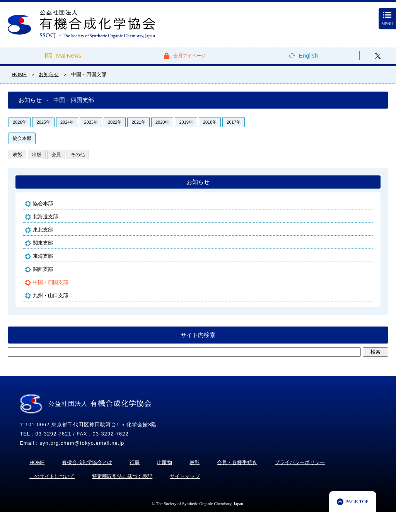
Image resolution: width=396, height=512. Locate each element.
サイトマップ (185, 476)
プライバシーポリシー (300, 462)
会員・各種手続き (237, 462)
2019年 (186, 122)
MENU (387, 19)
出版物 (164, 462)
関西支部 (43, 269)
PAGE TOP (357, 501)
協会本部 (22, 138)
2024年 (67, 122)
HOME (36, 462)
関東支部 (43, 243)
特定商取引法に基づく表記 (122, 476)
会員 (56, 154)
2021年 (138, 122)
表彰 (17, 154)
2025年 (43, 122)
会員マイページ (189, 55)
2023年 (90, 122)
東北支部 (43, 230)
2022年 (114, 122)
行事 (135, 462)
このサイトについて (52, 476)
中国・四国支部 (50, 282)
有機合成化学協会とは (87, 462)
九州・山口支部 (50, 295)
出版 (36, 154)
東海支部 (43, 256)
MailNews (68, 55)
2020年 (162, 122)
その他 (78, 154)
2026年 (19, 122)
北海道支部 (45, 216)
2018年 (210, 122)
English (308, 55)
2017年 (233, 122)
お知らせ (198, 182)
